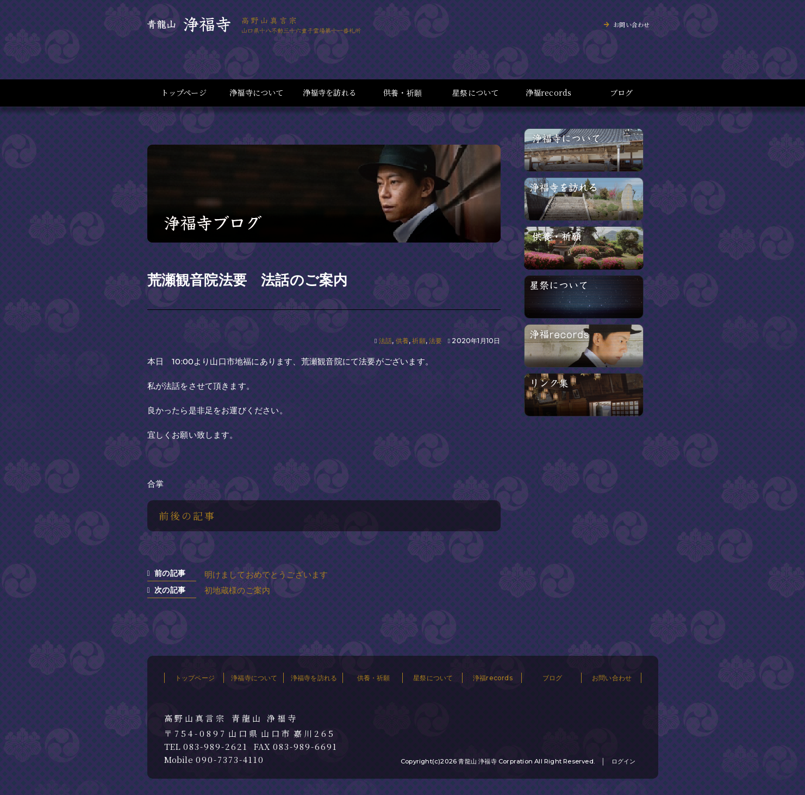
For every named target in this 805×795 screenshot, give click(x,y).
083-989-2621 (215, 746)
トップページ (184, 92)
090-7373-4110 (230, 760)
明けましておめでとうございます (266, 574)
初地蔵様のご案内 (237, 590)
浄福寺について (256, 92)
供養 (402, 341)
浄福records (549, 92)
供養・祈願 (402, 92)
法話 (385, 341)
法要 (435, 341)
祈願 (418, 341)
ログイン (623, 761)
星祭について (475, 92)
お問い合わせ (631, 24)
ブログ (621, 92)
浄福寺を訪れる (330, 92)
